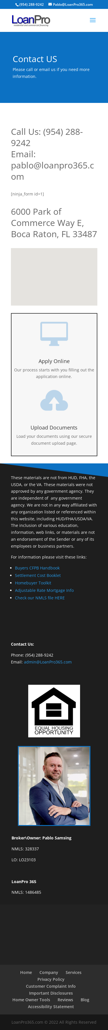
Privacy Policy (51, 979)
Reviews (65, 999)
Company (48, 972)
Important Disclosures (51, 993)
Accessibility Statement (51, 1006)
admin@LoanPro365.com (48, 662)
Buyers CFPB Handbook (37, 568)
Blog (85, 999)
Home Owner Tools (31, 999)
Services (74, 972)
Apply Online (54, 361)
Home (26, 972)
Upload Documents (54, 427)
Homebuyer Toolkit (33, 583)
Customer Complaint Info (51, 986)
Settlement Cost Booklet (38, 575)
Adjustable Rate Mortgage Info (44, 590)
